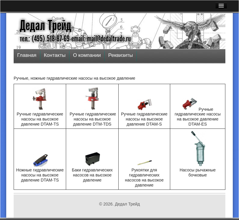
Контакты (55, 55)
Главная (26, 55)
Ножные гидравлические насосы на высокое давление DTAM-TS (40, 175)
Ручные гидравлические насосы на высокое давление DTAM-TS (40, 119)
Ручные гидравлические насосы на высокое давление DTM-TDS (93, 119)
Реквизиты (120, 55)
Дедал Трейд (45, 25)
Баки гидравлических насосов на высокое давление (92, 175)
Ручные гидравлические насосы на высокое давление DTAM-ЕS (198, 116)
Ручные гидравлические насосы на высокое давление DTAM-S (144, 119)
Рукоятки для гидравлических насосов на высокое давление (144, 177)
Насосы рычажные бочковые (198, 172)
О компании (87, 55)
